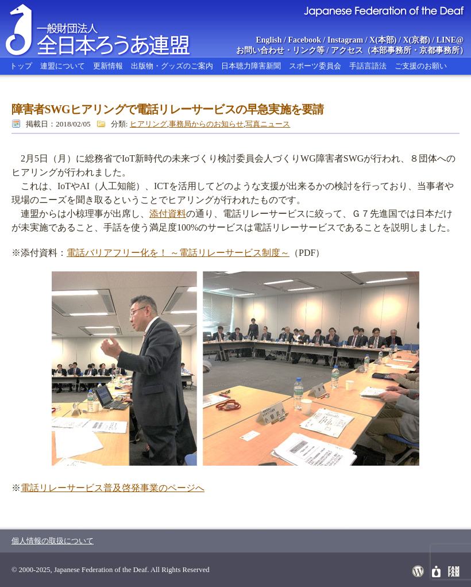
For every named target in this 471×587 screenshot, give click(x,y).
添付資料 (167, 213)
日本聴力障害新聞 (251, 66)
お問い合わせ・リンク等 (280, 50)
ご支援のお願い (421, 66)
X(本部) (382, 40)
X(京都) (416, 40)
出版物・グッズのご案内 (172, 66)
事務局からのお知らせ (206, 124)
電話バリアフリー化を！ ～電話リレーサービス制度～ (178, 253)
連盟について (62, 66)
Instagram (345, 40)
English (268, 40)
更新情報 (108, 66)
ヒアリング (148, 124)
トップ (21, 66)
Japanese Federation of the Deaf (383, 10)
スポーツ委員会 (315, 66)
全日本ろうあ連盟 (108, 28)
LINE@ (450, 40)
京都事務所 (439, 50)
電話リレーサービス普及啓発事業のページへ (112, 488)
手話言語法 (368, 66)
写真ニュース (267, 124)
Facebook (305, 40)
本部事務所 (391, 50)
